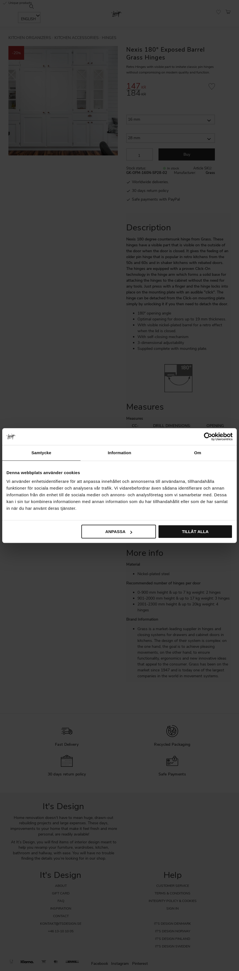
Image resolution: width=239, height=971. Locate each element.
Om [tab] (197, 452)
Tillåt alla (195, 531)
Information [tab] (119, 452)
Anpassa (118, 531)
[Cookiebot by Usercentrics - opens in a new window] (208, 436)
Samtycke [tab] (41, 452)
